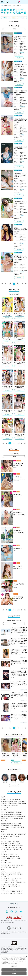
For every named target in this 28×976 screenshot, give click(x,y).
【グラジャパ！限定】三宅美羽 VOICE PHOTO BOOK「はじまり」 (20, 92)
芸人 (15, 884)
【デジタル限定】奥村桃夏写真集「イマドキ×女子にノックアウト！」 (20, 175)
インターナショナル (8, 849)
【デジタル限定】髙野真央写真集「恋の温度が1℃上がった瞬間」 (20, 120)
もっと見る (14, 785)
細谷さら (16, 205)
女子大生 (5, 876)
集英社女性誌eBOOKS (19, 816)
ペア (4, 865)
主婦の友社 (4, 803)
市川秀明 (22, 271)
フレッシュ (6, 847)
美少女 (5, 854)
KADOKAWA (18, 799)
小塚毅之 (22, 134)
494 (18, 610)
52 (18, 443)
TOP (2, 5)
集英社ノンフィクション (7, 818)
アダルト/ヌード (15, 886)
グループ (20, 865)
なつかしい (15, 856)
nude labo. (4, 829)
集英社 (23, 801)
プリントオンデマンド (7, 827)
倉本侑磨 (22, 52)
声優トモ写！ (16, 827)
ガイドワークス (10, 799)
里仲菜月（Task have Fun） (19, 41)
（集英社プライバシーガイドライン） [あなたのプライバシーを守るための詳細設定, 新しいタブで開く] (9, 963)
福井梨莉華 (16, 262)
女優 (4, 874)
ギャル (19, 849)
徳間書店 (24, 803)
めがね (5, 836)
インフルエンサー (8, 882)
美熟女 (5, 856)
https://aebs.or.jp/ (4, 952)
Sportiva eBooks (18, 818)
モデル (12, 874)
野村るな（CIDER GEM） (19, 67)
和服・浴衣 (15, 836)
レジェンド (6, 884)
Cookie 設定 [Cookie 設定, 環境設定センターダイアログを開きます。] (14, 966)
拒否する (14, 969)
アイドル (16, 872)
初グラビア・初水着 (17, 891)
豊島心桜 (16, 233)
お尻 (4, 843)
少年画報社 (14, 803)
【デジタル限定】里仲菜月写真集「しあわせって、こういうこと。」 (20, 38)
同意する (14, 973)
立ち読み (19, 57)
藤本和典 (22, 78)
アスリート (6, 886)
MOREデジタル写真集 (16, 814)
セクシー (16, 858)
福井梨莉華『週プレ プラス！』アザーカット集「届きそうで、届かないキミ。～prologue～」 (20, 258)
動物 (13, 893)
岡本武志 (22, 161)
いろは (15, 150)
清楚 (4, 860)
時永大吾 (22, 189)
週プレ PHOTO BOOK (7, 812)
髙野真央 (16, 124)
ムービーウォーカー (6, 807)
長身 (12, 845)
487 (10, 728)
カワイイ (6, 858)
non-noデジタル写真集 (7, 816)
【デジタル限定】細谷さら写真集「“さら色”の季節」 (20, 202)
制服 (14, 834)
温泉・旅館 (14, 867)
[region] (14, 965)
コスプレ (5, 834)
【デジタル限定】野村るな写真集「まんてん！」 (20, 65)
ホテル (5, 867)
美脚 (4, 845)
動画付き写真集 (5, 825)
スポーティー (16, 847)
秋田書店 (3, 799)
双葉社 (16, 805)
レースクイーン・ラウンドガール (12, 878)
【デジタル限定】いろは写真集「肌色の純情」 (20, 147)
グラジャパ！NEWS (22, 17)
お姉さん (14, 854)
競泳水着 (22, 834)
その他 (20, 893)
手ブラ (5, 891)
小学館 (9, 803)
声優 (20, 874)
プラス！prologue (16, 823)
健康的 (20, 845)
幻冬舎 (19, 801)
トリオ (11, 865)
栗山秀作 (22, 243)
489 (17, 728)
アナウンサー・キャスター (10, 880)
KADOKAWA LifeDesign (7, 801)
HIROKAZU (22, 106)
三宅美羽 (16, 95)
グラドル (6, 872)
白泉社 (7, 805)
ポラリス (23, 827)
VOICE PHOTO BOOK (15, 825)
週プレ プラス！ (14, 17)
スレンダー (6, 841)
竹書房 (19, 803)
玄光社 (15, 801)
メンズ (5, 893)
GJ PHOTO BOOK (6, 814)
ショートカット (15, 843)
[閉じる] (26, 956)
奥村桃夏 (16, 178)
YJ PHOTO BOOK (17, 812)
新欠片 (3, 805)
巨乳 (16, 841)
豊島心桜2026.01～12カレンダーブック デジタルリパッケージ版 (20, 229)
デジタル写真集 (5, 17)
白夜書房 (11, 805)
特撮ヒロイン (20, 882)
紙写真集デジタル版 (6, 823)
